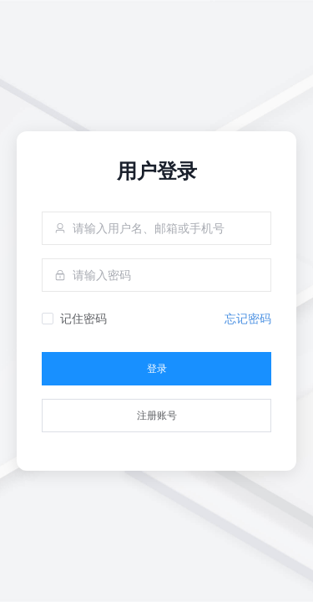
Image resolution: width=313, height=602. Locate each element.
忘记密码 (248, 318)
